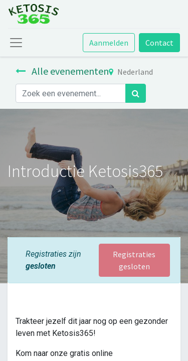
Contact (159, 43)
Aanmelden (108, 43)
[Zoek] (135, 93)
